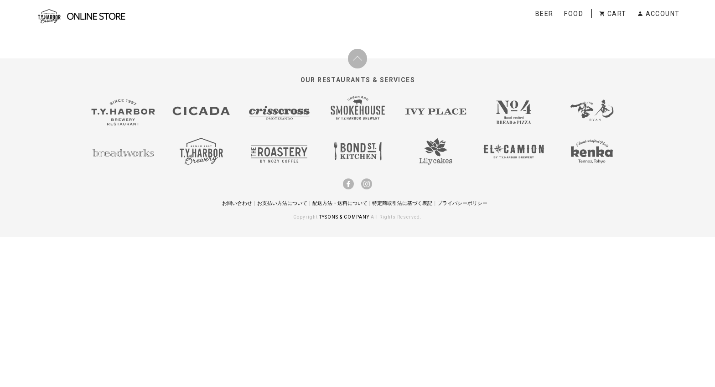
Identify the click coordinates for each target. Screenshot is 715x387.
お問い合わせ (237, 203)
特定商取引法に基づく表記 (402, 203)
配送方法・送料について (340, 203)
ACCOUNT (658, 13)
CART (612, 13)
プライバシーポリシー (462, 203)
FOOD (573, 13)
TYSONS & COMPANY (345, 217)
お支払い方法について (282, 203)
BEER (544, 13)
